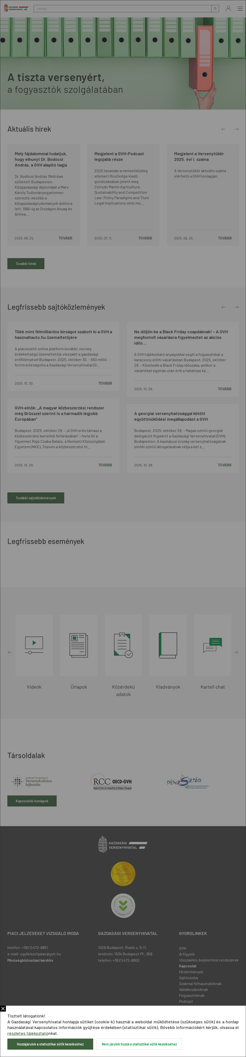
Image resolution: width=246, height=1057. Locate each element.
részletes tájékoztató (27, 1033)
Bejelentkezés (228, 8)
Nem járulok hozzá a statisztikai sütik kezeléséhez (139, 1044)
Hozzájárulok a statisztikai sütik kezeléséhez (50, 1044)
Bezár (3, 1009)
